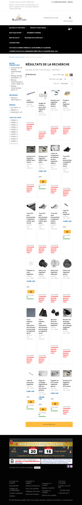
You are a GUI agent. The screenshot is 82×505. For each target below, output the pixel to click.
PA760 (13, 129)
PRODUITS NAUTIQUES (39, 28)
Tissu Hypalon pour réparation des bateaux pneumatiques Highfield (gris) (31, 326)
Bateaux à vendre (48, 488)
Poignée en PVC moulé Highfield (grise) (55, 383)
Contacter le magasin (30, 482)
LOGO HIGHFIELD (30, 101)
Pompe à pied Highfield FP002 (66, 103)
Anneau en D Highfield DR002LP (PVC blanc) (67, 383)
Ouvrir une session (59, 2)
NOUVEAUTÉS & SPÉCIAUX (34, 38)
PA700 (13, 127)
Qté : (40, 177)
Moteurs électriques (15, 99)
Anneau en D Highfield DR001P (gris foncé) (31, 159)
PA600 (13, 122)
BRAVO (13, 110)
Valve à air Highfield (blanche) (54, 272)
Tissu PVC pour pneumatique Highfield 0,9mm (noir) (67, 161)
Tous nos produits (32, 488)
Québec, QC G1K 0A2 (64, 487)
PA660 (13, 125)
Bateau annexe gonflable (15, 77)
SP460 (13, 141)
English (70, 2)
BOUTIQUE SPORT (16, 33)
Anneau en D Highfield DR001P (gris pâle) (43, 159)
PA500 (13, 120)
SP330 (13, 134)
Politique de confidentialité (14, 489)
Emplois (12, 496)
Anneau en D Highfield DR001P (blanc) (55, 103)
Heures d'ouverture (33, 486)
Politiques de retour (33, 491)
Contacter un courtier (46, 484)
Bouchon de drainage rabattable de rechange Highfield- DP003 (67, 324)
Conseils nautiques (16, 493)
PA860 (13, 132)
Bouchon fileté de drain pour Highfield (54, 322)
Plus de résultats (49, 424)
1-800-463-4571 (63, 493)
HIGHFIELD (15, 112)
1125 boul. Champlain (62, 482)
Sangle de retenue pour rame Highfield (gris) (42, 107)
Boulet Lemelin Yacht (16, 57)
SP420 (13, 139)
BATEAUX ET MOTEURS (18, 28)
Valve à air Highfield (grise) (66, 272)
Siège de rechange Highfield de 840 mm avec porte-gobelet (43, 385)
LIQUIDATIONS (14, 43)
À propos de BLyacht (13, 482)
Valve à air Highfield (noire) (42, 272)
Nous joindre (13, 486)
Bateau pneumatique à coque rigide (16, 82)
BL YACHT (15, 108)
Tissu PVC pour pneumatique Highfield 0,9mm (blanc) (55, 218)
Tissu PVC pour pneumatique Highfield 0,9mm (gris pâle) (43, 218)
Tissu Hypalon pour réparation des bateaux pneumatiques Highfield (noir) (43, 326)
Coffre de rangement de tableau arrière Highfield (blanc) (55, 158)
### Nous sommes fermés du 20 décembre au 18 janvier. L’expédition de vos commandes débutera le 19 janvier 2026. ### (24, 6)
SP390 (13, 137)
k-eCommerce (67, 500)
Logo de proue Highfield (66, 212)
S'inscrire (37, 467)
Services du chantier (49, 495)
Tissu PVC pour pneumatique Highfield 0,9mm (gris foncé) (31, 218)
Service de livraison (32, 494)
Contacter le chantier (46, 492)
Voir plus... (13, 143)
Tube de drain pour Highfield (30, 382)
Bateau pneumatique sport (15, 88)
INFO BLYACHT (15, 38)
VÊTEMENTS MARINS (35, 33)
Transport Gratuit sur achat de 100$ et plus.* (22, 2)
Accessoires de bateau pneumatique (15, 70)
